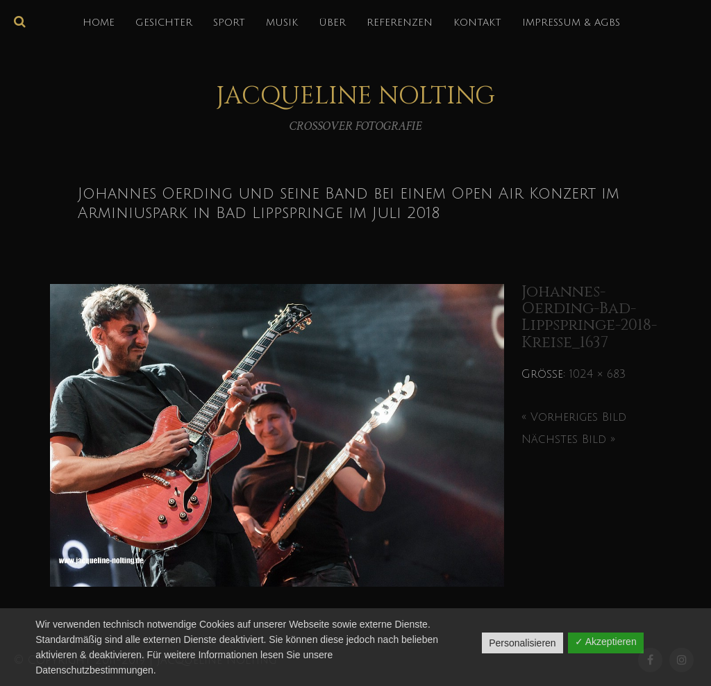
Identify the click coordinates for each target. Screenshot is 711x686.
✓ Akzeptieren (606, 641)
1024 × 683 (597, 374)
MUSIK (282, 22)
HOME (99, 22)
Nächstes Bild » (568, 439)
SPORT (229, 22)
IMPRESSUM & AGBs (571, 22)
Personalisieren (522, 643)
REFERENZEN (400, 22)
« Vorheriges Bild (573, 417)
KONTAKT (477, 22)
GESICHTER (163, 22)
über (332, 22)
